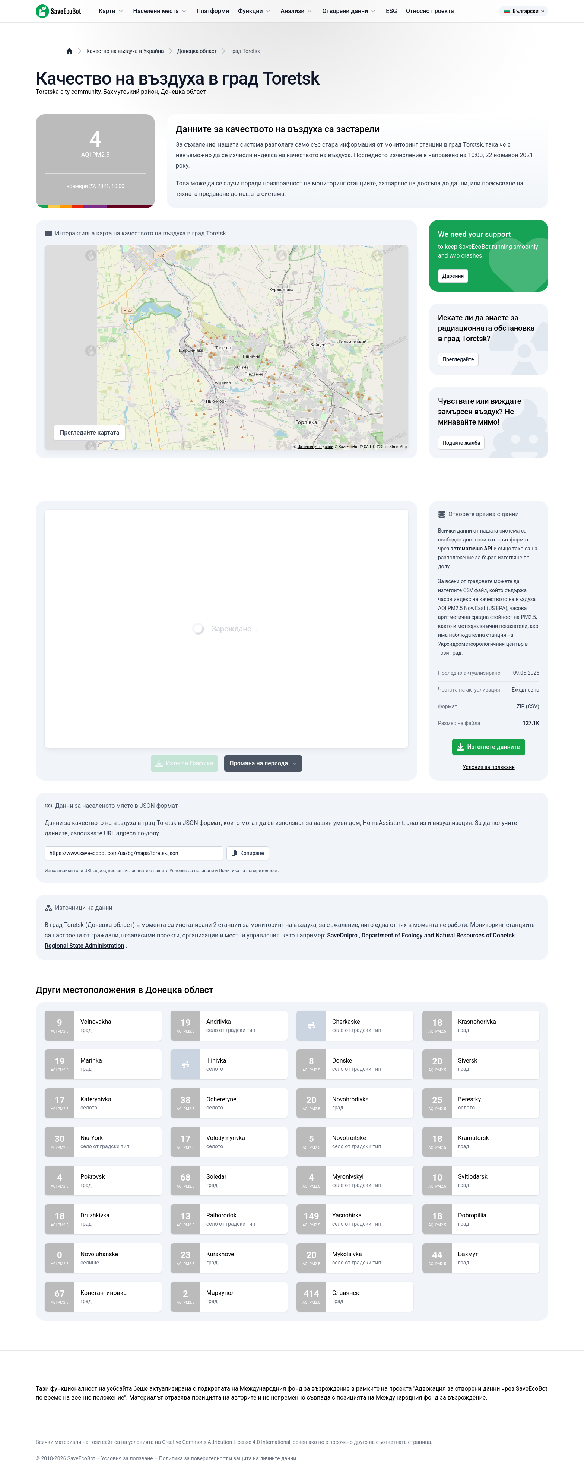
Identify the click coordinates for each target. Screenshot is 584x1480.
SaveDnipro (342, 935)
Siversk (495, 1060)
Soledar (244, 1176)
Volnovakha (118, 1021)
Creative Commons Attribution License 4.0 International (226, 1442)
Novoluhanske (118, 1254)
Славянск (369, 1293)
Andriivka (244, 1021)
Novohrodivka (369, 1099)
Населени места (160, 11)
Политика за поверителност (248, 870)
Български (524, 11)
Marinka (118, 1060)
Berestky (495, 1099)
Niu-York (118, 1138)
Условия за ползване (488, 767)
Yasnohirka (369, 1215)
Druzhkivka (118, 1215)
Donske (369, 1060)
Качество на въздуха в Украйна (125, 51)
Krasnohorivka (495, 1021)
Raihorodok (244, 1215)
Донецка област (197, 51)
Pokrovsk (118, 1176)
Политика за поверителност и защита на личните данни (227, 1458)
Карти (111, 11)
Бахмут (495, 1254)
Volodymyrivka (244, 1138)
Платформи (213, 11)
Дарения (453, 276)
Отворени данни (349, 11)
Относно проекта (430, 11)
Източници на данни (315, 447)
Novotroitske (369, 1138)
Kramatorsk (495, 1138)
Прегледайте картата (90, 433)
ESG (391, 11)
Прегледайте (458, 359)
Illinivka (244, 1060)
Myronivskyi (369, 1176)
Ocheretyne (244, 1099)
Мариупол (244, 1293)
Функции (255, 11)
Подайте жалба (461, 443)
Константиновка (118, 1293)
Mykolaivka (369, 1254)
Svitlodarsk (495, 1176)
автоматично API (471, 549)
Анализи (297, 11)
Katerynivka (118, 1099)
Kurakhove (244, 1254)
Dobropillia (495, 1215)
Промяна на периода (263, 763)
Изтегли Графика (184, 763)
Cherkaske (369, 1021)
